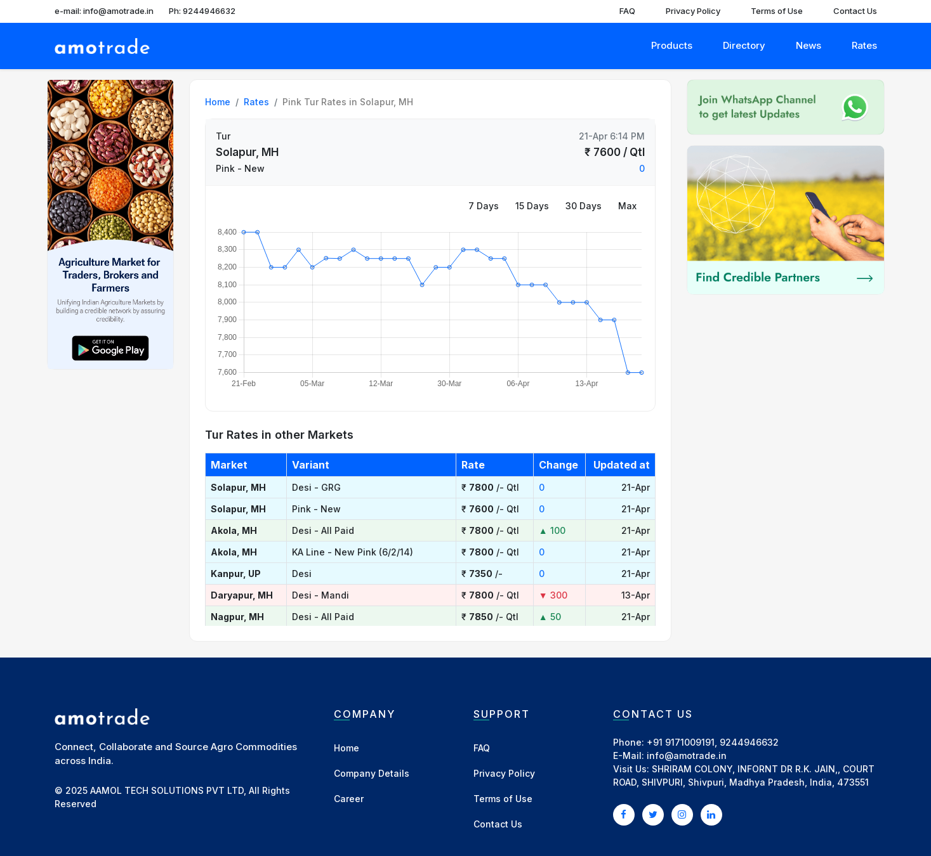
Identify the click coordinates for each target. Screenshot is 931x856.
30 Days (583, 205)
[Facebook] (624, 814)
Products (671, 45)
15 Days (532, 205)
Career (349, 798)
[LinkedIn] (711, 814)
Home (217, 101)
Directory (744, 45)
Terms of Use (777, 11)
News (808, 45)
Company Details (371, 773)
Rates (864, 45)
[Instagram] (682, 814)
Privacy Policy (693, 11)
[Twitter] (653, 814)
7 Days (483, 205)
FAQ (627, 11)
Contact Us (855, 11)
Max (627, 205)
